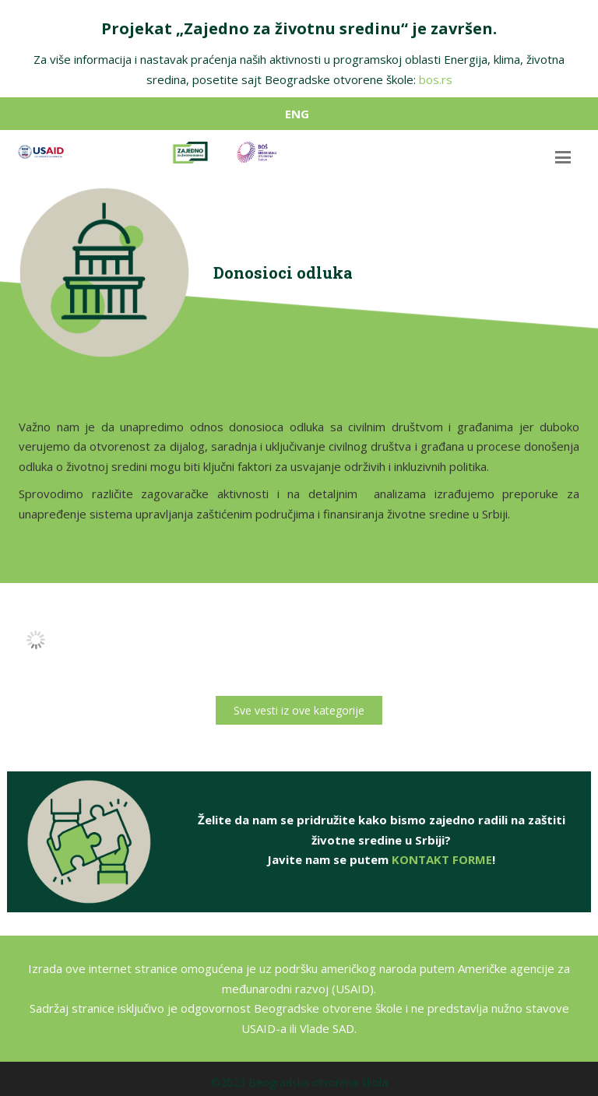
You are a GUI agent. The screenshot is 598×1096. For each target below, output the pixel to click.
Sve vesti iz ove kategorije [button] (299, 710)
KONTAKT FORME (442, 865)
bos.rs (435, 79)
